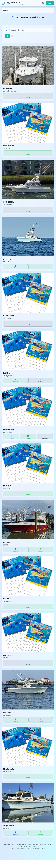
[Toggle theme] (43, 3)
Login (50, 3)
